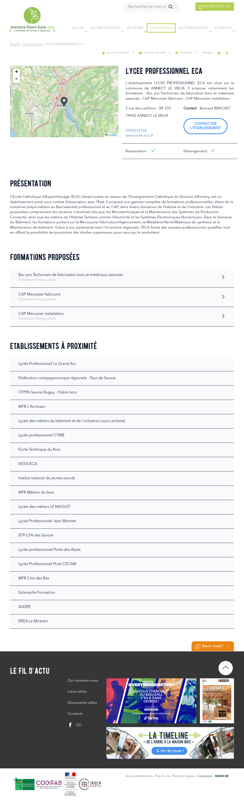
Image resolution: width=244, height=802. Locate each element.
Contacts (75, 714)
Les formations (161, 28)
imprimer (188, 52)
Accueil (15, 44)
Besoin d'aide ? (212, 646)
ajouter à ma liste (123, 52)
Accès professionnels (139, 776)
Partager (210, 52)
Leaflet (111, 135)
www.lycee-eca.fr (139, 136)
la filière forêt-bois (105, 28)
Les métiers (134, 28)
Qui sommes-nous (83, 681)
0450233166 (136, 131)
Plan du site (162, 776)
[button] (64, 101)
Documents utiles (82, 703)
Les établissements (193, 28)
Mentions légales (184, 776)
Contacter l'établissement (205, 126)
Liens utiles (77, 692)
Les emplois (223, 28)
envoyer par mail (158, 52)
